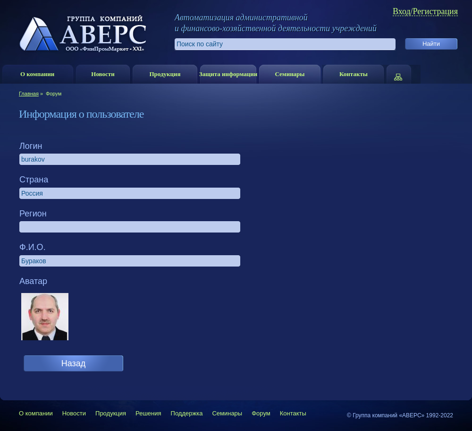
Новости (102, 74)
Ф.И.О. (32, 247)
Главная (29, 93)
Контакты (353, 74)
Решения (148, 413)
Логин (30, 146)
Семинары (289, 74)
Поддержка (187, 413)
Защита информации (228, 74)
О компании (37, 74)
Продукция (164, 74)
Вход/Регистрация (425, 11)
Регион (33, 213)
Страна (33, 179)
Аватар (33, 281)
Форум (261, 413)
